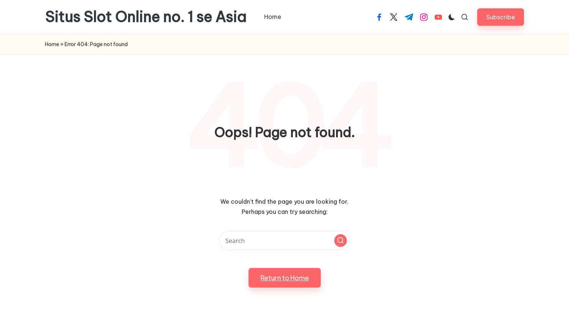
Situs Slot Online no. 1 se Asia (145, 17)
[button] (500, 16)
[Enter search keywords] (284, 240)
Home (52, 44)
